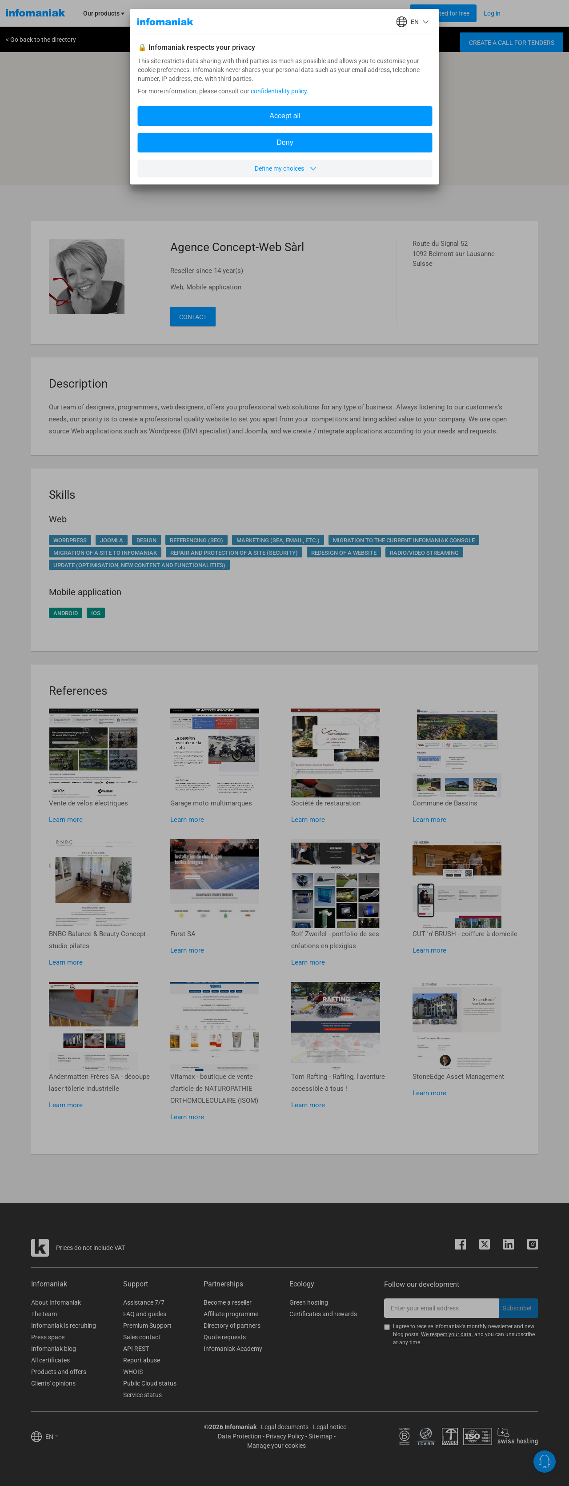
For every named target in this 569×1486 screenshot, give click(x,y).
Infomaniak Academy (233, 1348)
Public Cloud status (149, 1383)
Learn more (66, 820)
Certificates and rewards (323, 1314)
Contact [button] (193, 316)
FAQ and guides (144, 1314)
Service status (142, 1394)
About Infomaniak (56, 1302)
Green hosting (308, 1302)
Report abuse (141, 1360)
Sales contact (141, 1337)
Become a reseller (228, 1302)
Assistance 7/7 (143, 1302)
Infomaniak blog (53, 1348)
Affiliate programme (231, 1314)
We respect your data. (447, 1334)
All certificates (50, 1360)
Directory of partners (232, 1325)
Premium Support (147, 1325)
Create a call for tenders (511, 42)
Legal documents (285, 1426)
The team (44, 1314)
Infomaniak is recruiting (63, 1325)
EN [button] (51, 1436)
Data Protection (239, 1436)
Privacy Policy (285, 1436)
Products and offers (58, 1371)
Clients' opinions (53, 1383)
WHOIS (133, 1371)
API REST (136, 1348)
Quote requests (225, 1337)
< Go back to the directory (41, 39)
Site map (321, 1436)
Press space (47, 1337)
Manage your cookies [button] (276, 1445)
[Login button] (443, 13)
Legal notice (329, 1426)
